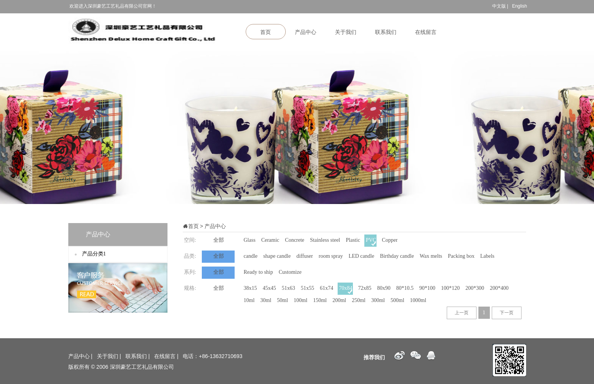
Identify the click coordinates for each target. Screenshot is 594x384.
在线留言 (425, 32)
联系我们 (385, 32)
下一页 (507, 312)
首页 (265, 32)
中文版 (499, 6)
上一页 (461, 312)
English (519, 6)
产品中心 (305, 32)
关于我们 (345, 32)
